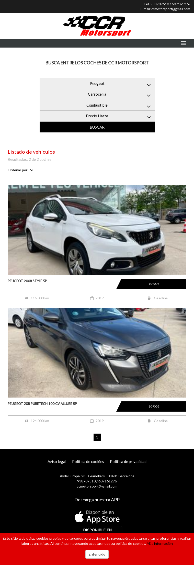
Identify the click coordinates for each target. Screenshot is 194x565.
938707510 (160, 4)
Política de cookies (88, 461)
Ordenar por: (20, 170)
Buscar (97, 127)
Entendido (97, 554)
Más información (160, 543)
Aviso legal (57, 461)
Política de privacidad (128, 461)
